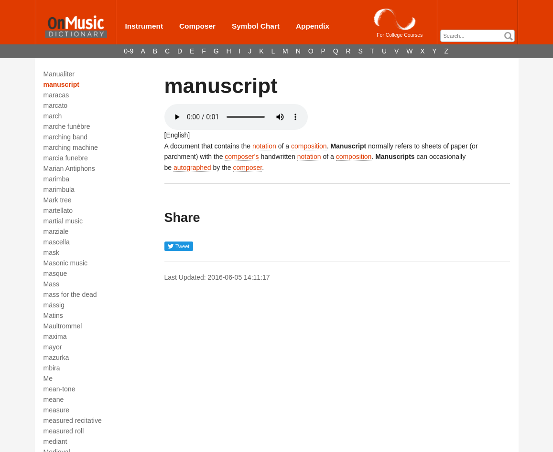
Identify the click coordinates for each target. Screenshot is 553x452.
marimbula (59, 189)
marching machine (70, 147)
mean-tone (59, 389)
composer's (242, 156)
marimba (56, 179)
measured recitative (72, 420)
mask (51, 252)
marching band (65, 137)
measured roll (63, 431)
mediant (55, 441)
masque (55, 273)
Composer (197, 26)
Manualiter (59, 74)
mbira (51, 368)
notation (264, 146)
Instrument (144, 26)
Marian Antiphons (69, 168)
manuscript (61, 84)
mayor (52, 347)
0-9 (128, 51)
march (52, 116)
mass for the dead (70, 294)
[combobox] (477, 36)
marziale (56, 231)
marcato (55, 105)
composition (309, 146)
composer (247, 167)
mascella (56, 242)
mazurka (56, 357)
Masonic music (65, 263)
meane (53, 399)
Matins (53, 315)
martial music (63, 221)
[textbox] (480, 36)
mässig (54, 305)
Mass (51, 284)
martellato (58, 210)
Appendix (312, 26)
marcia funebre (65, 158)
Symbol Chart (256, 26)
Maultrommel (62, 326)
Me (48, 378)
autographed (192, 167)
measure (56, 410)
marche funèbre (66, 126)
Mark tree (57, 200)
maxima (55, 336)
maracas (56, 95)
